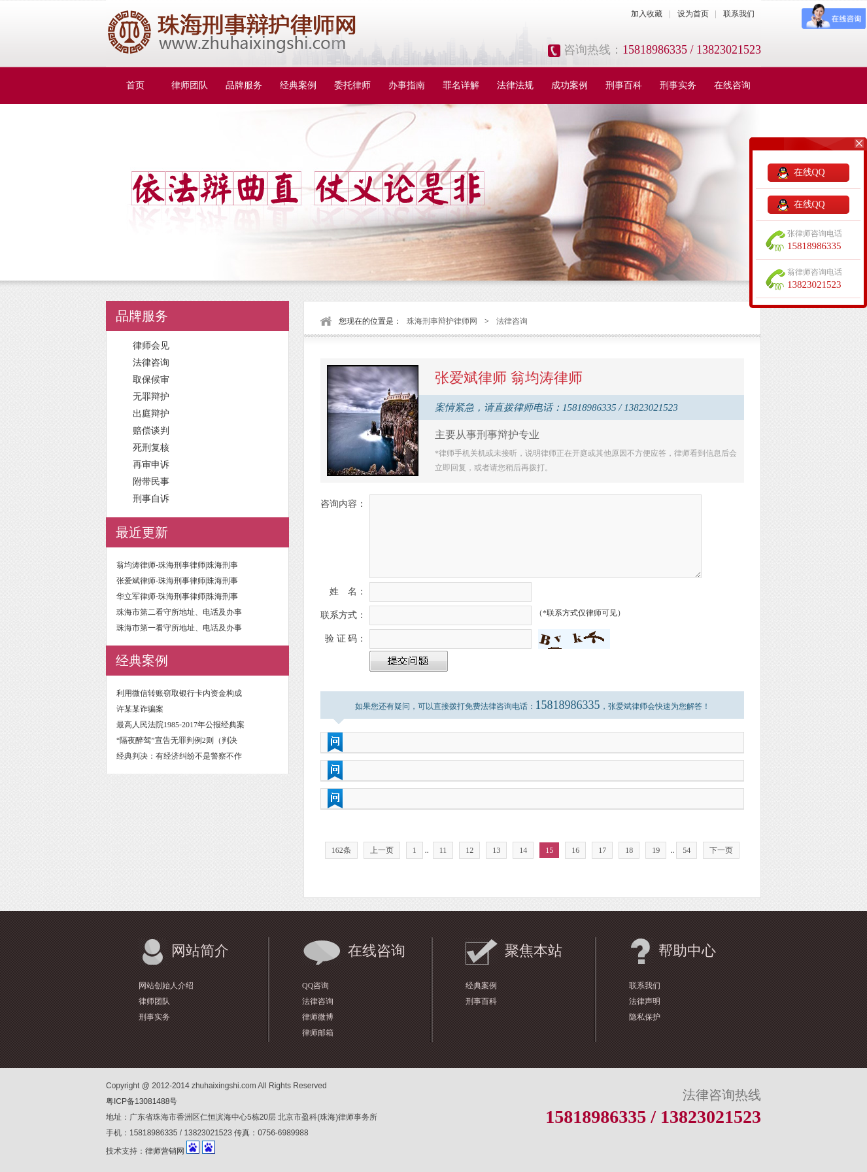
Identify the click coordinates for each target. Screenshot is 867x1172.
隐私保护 (644, 1017)
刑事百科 (623, 85)
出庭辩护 (151, 414)
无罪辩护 (151, 397)
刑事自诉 (151, 499)
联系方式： (343, 615)
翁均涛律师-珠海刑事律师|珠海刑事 (177, 565)
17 (602, 850)
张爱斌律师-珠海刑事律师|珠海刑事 (177, 580)
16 (575, 850)
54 (686, 850)
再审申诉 (151, 465)
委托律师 (352, 85)
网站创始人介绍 (166, 985)
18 (629, 850)
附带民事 (151, 482)
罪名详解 (461, 85)
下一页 (721, 850)
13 (496, 850)
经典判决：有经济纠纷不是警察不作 (179, 756)
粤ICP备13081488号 (141, 1101)
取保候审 (151, 380)
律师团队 (189, 85)
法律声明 (644, 1001)
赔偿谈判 (151, 431)
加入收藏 (646, 13)
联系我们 (739, 13)
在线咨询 (732, 85)
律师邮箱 (317, 1032)
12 (469, 850)
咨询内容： (343, 504)
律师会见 (151, 346)
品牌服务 (244, 85)
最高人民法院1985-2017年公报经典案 (180, 724)
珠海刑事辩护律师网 (442, 321)
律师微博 (317, 1017)
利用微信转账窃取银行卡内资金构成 (179, 693)
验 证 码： (345, 639)
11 (443, 850)
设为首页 (693, 13)
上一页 (382, 850)
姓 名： (348, 591)
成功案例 (569, 85)
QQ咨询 (315, 985)
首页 (135, 85)
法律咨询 (151, 363)
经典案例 (298, 85)
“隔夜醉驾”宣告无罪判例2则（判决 (176, 740)
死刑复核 (151, 448)
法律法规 (515, 85)
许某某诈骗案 (139, 709)
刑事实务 (678, 85)
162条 (341, 850)
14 (523, 850)
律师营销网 (164, 1151)
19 (656, 850)
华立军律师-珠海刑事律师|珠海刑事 (177, 596)
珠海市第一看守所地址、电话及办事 (179, 627)
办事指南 (406, 85)
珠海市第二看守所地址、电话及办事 (179, 612)
